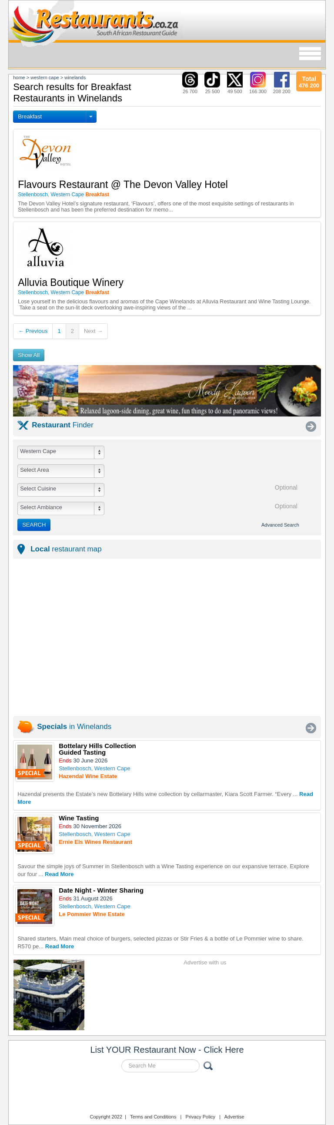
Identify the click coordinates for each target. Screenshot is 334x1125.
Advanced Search (280, 524)
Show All (29, 355)
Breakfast (30, 116)
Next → (93, 331)
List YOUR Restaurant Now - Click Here (167, 1049)
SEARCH (34, 524)
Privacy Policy (200, 1116)
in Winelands (74, 726)
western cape (44, 77)
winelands (75, 77)
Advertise (234, 1116)
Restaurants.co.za (167, 1094)
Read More (59, 874)
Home (19, 77)
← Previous (32, 331)
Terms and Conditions (153, 1116)
